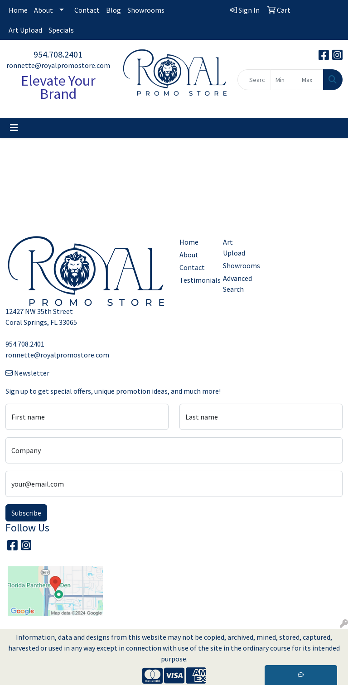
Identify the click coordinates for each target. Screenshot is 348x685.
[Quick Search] (254, 79)
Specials (61, 29)
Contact (87, 9)
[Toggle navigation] (14, 127)
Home (18, 9)
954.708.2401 (58, 54)
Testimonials (195, 280)
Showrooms (145, 9)
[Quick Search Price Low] (284, 79)
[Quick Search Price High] (310, 79)
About (43, 9)
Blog (113, 9)
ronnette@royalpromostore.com (58, 65)
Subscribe (26, 512)
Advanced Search (237, 284)
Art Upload (25, 29)
